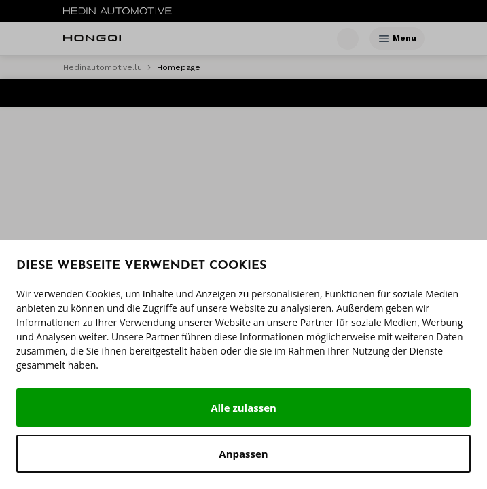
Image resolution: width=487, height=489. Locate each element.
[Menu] (384, 39)
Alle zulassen (243, 407)
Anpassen (243, 453)
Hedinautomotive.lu (102, 67)
